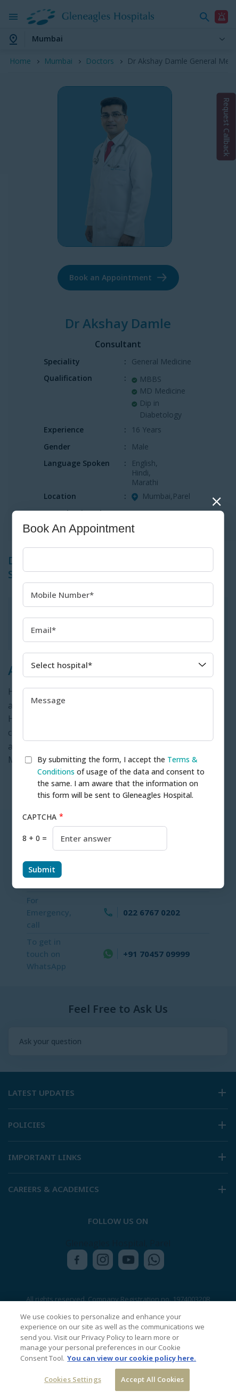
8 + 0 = (34, 838)
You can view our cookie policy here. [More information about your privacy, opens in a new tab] (131, 1358)
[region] (118, 1350)
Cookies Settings (72, 1379)
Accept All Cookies (152, 1379)
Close (216, 501)
